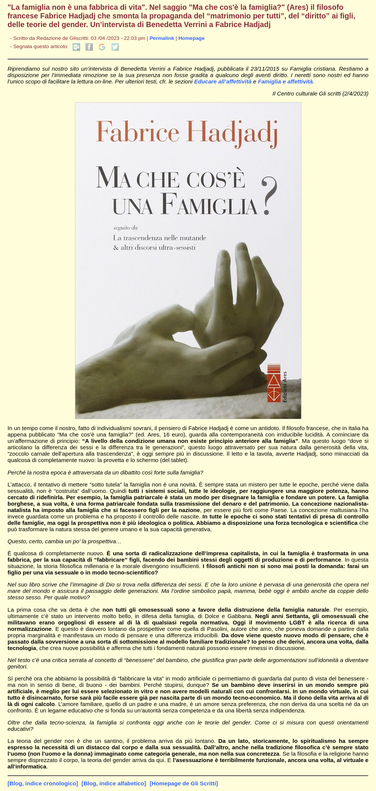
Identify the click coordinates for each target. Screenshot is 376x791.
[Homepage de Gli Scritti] (184, 783)
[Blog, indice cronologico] (43, 783)
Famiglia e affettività (285, 81)
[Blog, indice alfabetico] (114, 783)
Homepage (191, 38)
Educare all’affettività (223, 81)
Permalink (161, 38)
